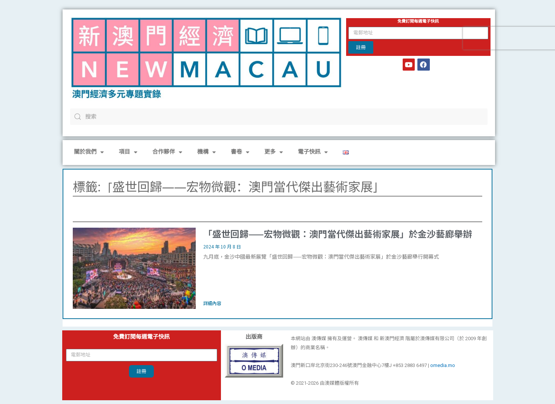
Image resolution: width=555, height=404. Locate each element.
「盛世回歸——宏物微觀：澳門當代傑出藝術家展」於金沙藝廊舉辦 (337, 233)
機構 (206, 152)
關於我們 (89, 152)
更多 (273, 152)
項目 (128, 152)
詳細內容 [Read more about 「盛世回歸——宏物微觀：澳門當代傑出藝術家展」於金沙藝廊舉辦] (212, 303)
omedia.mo (442, 365)
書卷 (240, 152)
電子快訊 (313, 152)
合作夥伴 (167, 152)
